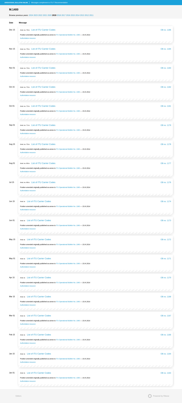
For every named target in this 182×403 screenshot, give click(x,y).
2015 (73, 15)
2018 (59, 15)
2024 (31, 15)
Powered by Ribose (158, 396)
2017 (63, 15)
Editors (18, 396)
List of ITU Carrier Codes (43, 30)
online (16, 2)
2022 (40, 15)
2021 (45, 15)
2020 (49, 15)
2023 (36, 15)
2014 (77, 15)
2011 (91, 15)
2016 (68, 15)
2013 (82, 15)
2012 (87, 15)
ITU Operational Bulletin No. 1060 (68, 35)
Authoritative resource (28, 38)
